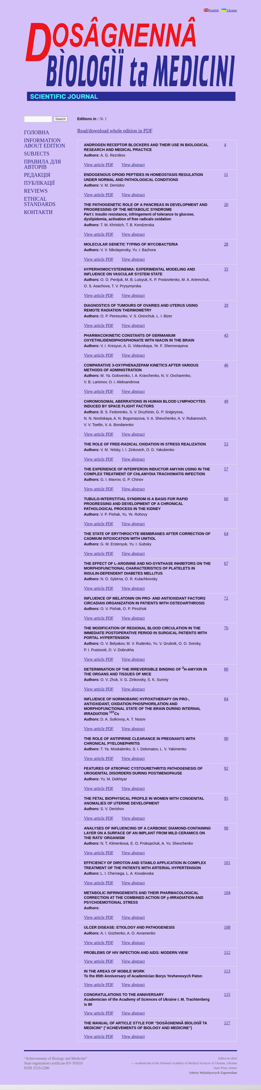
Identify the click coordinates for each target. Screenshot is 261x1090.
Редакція (37, 175)
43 (226, 335)
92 (226, 768)
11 (226, 174)
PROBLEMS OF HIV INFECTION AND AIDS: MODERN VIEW (136, 952)
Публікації (39, 183)
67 (226, 563)
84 (226, 699)
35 (226, 269)
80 (226, 669)
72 (226, 598)
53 (226, 444)
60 (226, 498)
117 (227, 1023)
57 (226, 469)
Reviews (36, 191)
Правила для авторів (42, 164)
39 (226, 305)
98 (226, 828)
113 (227, 971)
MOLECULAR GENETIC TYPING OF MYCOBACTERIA (131, 244)
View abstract (133, 164)
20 (226, 204)
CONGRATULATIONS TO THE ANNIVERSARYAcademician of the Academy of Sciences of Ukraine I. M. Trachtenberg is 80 (147, 999)
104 (227, 892)
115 (227, 994)
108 (227, 927)
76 (226, 628)
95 (226, 798)
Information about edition (44, 143)
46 (226, 365)
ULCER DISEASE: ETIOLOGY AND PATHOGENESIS (129, 927)
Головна (36, 132)
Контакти (38, 212)
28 (226, 244)
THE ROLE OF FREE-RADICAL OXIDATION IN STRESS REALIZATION (145, 444)
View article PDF (98, 164)
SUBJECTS (37, 154)
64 (226, 533)
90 (226, 738)
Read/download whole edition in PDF (115, 130)
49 (226, 401)
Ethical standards (39, 201)
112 (227, 952)
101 (227, 862)
